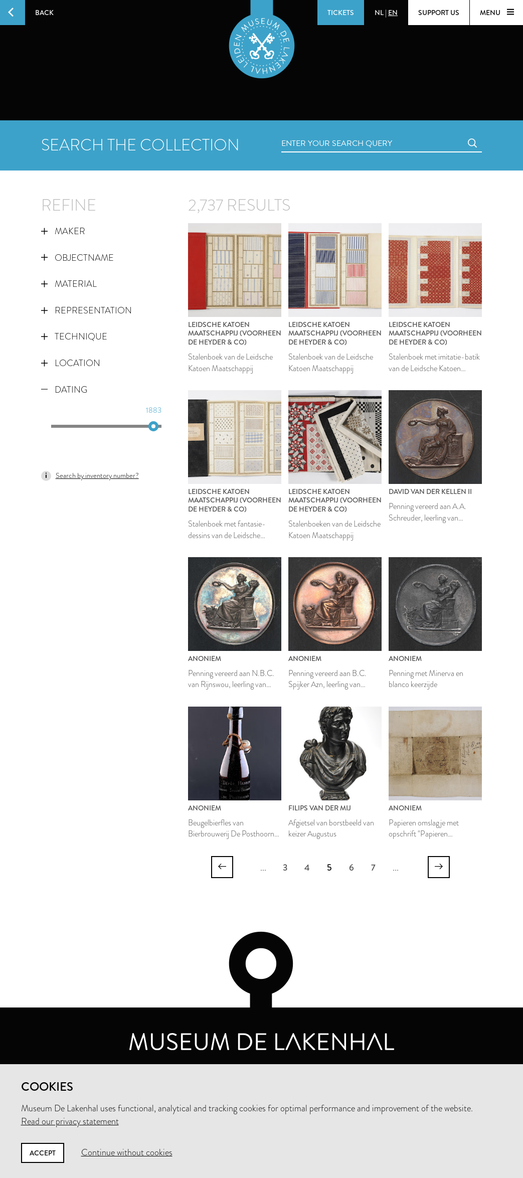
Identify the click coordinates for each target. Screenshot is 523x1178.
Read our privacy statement (70, 1121)
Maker (63, 231)
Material (69, 283)
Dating (64, 389)
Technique (74, 336)
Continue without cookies (126, 1152)
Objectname (77, 257)
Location (70, 363)
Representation (86, 310)
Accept (43, 1153)
